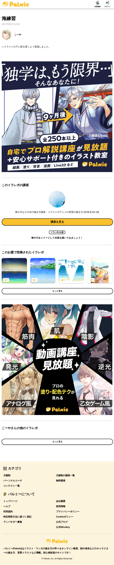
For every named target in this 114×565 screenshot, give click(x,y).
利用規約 (8, 511)
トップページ (10, 501)
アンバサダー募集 (12, 522)
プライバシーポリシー (67, 511)
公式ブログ (62, 522)
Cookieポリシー (64, 516)
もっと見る (57, 291)
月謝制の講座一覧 (65, 475)
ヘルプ (6, 506)
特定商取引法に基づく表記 (17, 516)
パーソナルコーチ (12, 480)
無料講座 (60, 480)
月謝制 (6, 475)
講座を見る (57, 221)
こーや (11, 35)
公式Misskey (63, 527)
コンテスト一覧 (11, 485)
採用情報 (60, 506)
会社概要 (60, 501)
